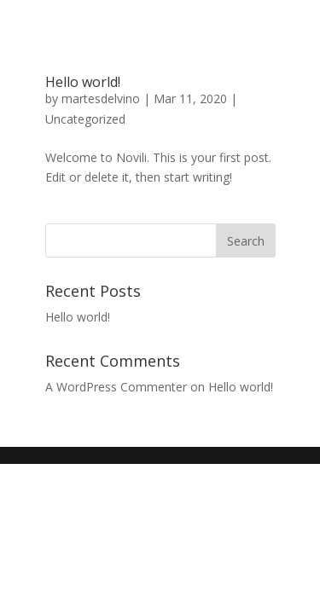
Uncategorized (85, 119)
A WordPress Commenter (116, 387)
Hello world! (82, 81)
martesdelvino (100, 98)
